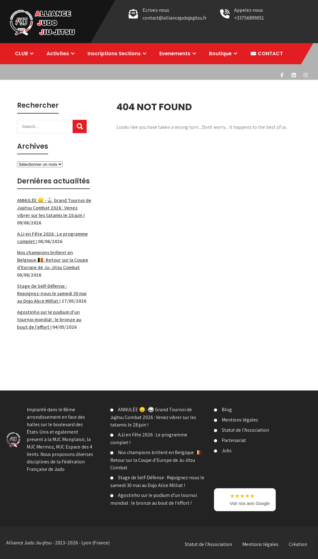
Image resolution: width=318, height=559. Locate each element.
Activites (58, 53)
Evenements (174, 53)
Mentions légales (240, 420)
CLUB (21, 53)
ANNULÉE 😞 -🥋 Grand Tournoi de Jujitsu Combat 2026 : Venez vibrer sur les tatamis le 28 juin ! (54, 208)
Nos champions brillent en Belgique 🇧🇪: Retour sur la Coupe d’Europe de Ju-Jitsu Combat (52, 260)
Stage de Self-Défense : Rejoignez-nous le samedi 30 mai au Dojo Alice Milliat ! (52, 293)
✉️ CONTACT (266, 53)
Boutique (220, 53)
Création (298, 544)
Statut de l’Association (245, 430)
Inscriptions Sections (114, 53)
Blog (227, 409)
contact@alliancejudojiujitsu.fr (175, 18)
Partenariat (234, 440)
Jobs (227, 450)
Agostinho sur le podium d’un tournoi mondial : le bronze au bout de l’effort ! (49, 319)
